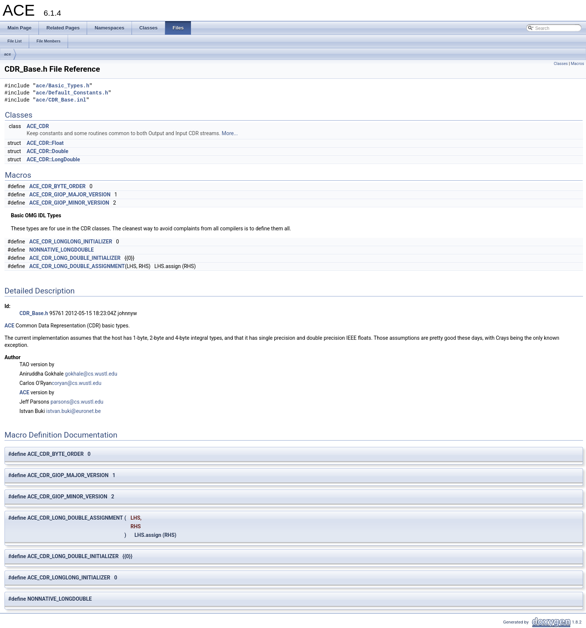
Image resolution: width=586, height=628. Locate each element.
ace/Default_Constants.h (72, 93)
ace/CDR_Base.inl (61, 100)
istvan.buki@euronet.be (73, 411)
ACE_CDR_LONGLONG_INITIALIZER (70, 242)
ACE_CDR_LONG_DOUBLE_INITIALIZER (74, 258)
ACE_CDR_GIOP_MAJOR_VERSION (69, 195)
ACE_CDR (38, 126)
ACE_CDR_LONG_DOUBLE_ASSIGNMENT (77, 266)
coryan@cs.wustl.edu (76, 383)
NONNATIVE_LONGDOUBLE (61, 250)
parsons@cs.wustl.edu (76, 402)
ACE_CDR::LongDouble (53, 159)
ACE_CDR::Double (47, 151)
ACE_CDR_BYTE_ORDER (57, 186)
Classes (561, 63)
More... (230, 133)
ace (7, 54)
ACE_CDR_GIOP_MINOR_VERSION (69, 203)
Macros (577, 63)
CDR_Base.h (33, 313)
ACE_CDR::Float (45, 143)
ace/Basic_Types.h (62, 86)
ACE (9, 326)
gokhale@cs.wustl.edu (91, 374)
